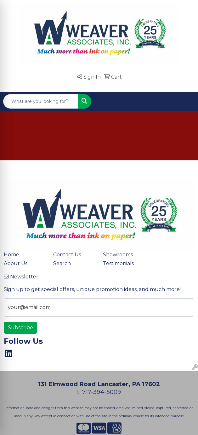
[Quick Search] (40, 101)
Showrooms (118, 255)
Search (62, 263)
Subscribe (20, 328)
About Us (15, 263)
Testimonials (118, 263)
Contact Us (67, 255)
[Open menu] (185, 101)
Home (11, 255)
